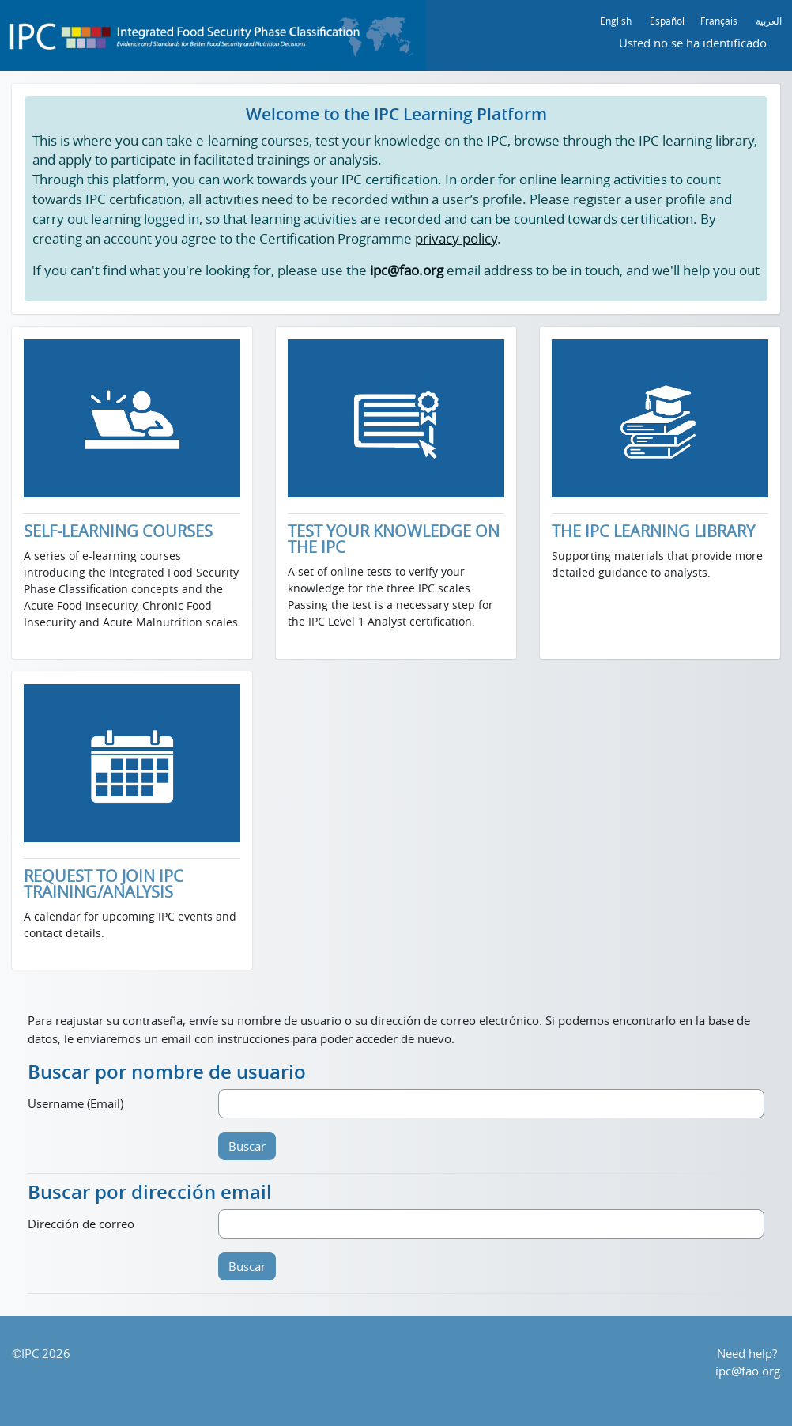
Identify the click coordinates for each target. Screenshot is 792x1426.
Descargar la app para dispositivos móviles (396, 1405)
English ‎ (617, 20)
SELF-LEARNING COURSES (118, 531)
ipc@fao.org (747, 1371)
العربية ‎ (770, 20)
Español (667, 20)
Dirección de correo (81, 1223)
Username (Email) (75, 1103)
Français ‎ (720, 20)
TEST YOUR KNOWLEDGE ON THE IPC (394, 539)
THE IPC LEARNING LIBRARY (653, 531)
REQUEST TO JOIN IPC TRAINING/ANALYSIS (103, 884)
